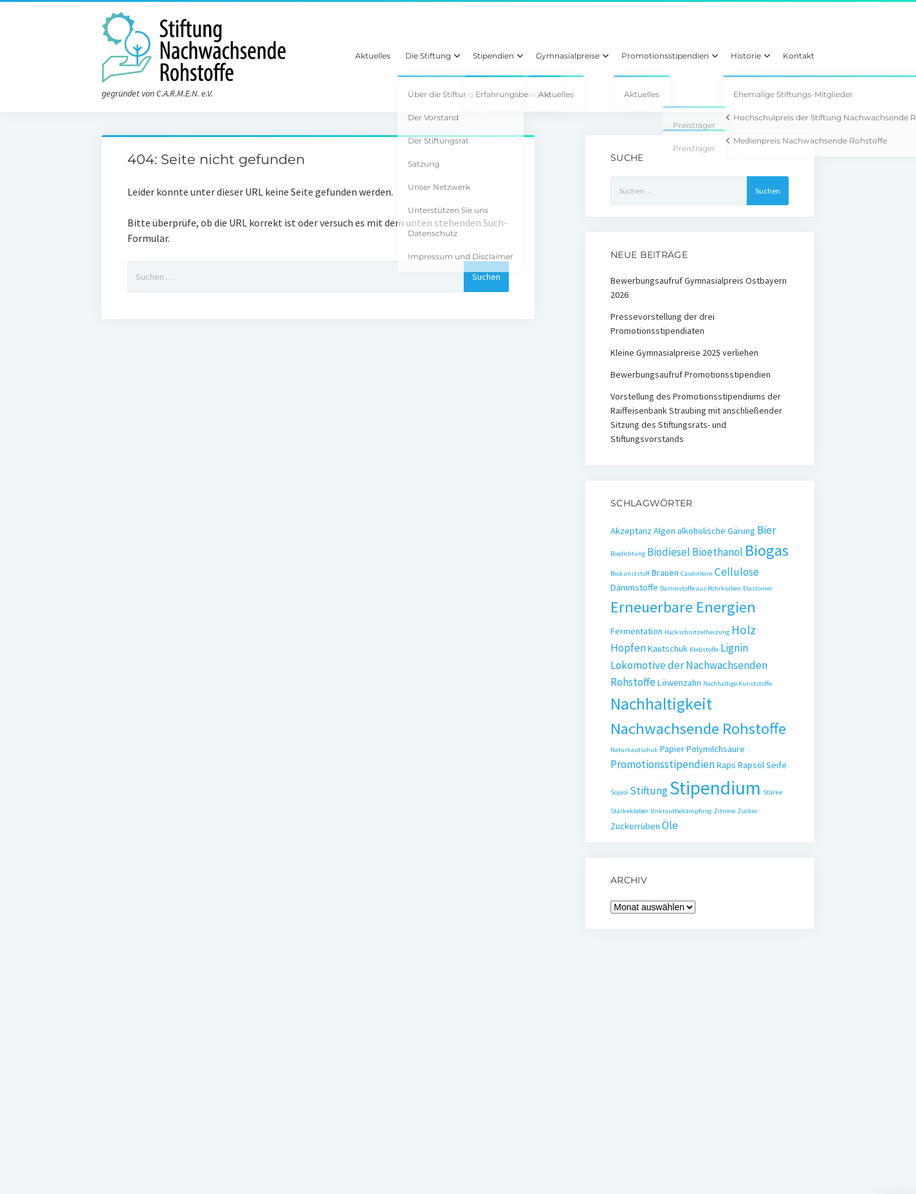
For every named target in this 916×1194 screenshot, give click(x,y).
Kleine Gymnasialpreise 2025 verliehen (684, 352)
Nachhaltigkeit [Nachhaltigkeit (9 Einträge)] (661, 703)
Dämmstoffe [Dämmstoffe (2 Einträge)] (634, 587)
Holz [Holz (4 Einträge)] (743, 630)
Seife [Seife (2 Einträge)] (776, 765)
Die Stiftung (428, 55)
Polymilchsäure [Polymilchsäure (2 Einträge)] (715, 749)
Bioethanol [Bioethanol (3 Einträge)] (717, 552)
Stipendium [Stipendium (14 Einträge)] (715, 788)
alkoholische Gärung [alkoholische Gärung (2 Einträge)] (716, 531)
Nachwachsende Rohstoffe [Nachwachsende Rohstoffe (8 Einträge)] (698, 729)
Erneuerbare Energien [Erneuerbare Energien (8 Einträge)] (683, 607)
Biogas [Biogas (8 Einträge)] (767, 550)
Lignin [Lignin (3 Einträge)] (734, 648)
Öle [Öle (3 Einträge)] (670, 825)
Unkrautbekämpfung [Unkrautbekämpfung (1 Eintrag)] (680, 811)
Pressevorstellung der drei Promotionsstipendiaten (662, 323)
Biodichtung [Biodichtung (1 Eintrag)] (627, 553)
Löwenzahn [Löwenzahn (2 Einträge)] (679, 682)
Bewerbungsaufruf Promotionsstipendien (690, 374)
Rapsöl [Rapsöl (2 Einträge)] (751, 765)
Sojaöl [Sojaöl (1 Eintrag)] (619, 792)
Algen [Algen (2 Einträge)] (664, 531)
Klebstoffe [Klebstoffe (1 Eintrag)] (704, 649)
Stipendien (493, 55)
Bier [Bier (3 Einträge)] (766, 530)
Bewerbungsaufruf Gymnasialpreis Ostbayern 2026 (698, 287)
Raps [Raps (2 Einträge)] (726, 765)
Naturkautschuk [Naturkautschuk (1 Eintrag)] (634, 750)
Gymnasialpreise (568, 55)
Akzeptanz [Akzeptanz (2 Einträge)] (631, 531)
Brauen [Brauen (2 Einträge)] (665, 572)
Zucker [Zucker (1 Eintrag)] (747, 811)
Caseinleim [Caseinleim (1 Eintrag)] (697, 573)
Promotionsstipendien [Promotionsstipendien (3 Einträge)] (662, 764)
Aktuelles (372, 55)
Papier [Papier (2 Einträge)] (672, 749)
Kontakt (798, 55)
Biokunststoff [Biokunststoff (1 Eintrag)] (630, 573)
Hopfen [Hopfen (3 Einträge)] (628, 648)
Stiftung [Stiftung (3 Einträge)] (649, 791)
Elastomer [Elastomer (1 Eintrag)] (758, 588)
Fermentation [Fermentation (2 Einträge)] (636, 631)
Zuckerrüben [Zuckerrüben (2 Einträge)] (635, 826)
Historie (746, 55)
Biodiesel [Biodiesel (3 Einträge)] (668, 552)
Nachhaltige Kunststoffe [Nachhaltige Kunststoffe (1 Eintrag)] (737, 683)
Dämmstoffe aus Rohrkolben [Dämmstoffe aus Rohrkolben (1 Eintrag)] (700, 588)
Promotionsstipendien (665, 55)
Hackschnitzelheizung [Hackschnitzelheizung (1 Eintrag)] (696, 632)
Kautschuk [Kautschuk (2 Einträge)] (668, 648)
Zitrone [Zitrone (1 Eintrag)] (724, 811)
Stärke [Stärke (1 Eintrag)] (772, 792)
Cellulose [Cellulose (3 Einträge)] (737, 572)
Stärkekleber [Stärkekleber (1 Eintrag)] (629, 811)
